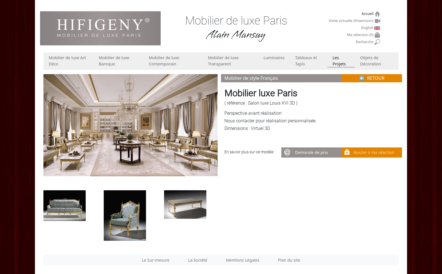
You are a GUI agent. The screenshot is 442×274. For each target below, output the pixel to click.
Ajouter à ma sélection (373, 152)
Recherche (365, 42)
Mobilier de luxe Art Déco (67, 61)
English (368, 27)
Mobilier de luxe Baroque (114, 61)
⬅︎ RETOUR (371, 78)
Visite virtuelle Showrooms (352, 20)
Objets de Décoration (370, 61)
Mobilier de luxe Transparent (223, 61)
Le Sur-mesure (155, 260)
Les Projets (339, 61)
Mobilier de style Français (251, 78)
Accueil (368, 14)
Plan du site (289, 260)
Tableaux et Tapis (306, 61)
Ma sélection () (361, 35)
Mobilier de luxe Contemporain (164, 61)
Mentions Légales (243, 260)
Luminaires (274, 57)
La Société (197, 260)
